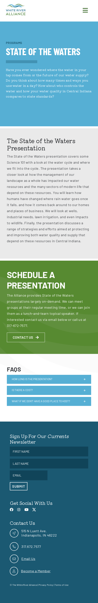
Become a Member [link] (36, 571)
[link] (15, 6)
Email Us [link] (28, 558)
